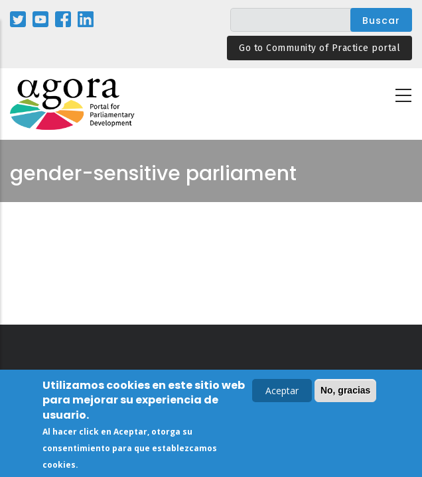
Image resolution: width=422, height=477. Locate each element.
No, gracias (345, 392)
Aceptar (282, 392)
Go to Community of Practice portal (319, 48)
